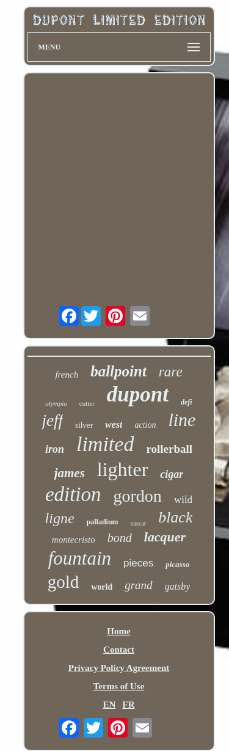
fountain (79, 558)
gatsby (178, 586)
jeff (53, 420)
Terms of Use (119, 686)
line (181, 419)
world (101, 587)
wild (183, 499)
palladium (102, 522)
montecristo (73, 539)
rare (171, 371)
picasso (177, 564)
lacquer (165, 536)
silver (84, 425)
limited (105, 444)
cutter (87, 403)
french (66, 374)
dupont (138, 394)
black (175, 517)
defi (186, 402)
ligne (60, 518)
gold (63, 582)
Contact (118, 649)
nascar (139, 523)
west (113, 424)
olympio (56, 403)
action (145, 425)
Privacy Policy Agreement (119, 668)
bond (119, 537)
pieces (138, 563)
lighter (122, 469)
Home (118, 631)
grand (138, 585)
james (69, 473)
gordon (138, 495)
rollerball (169, 448)
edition (73, 494)
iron (54, 449)
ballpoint (118, 371)
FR (129, 704)
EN (109, 704)
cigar (171, 474)
